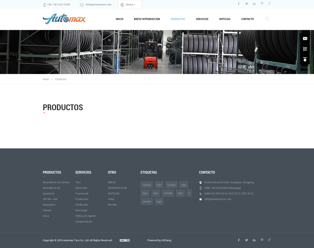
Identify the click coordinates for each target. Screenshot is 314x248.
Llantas (47, 210)
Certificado (81, 204)
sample (147, 185)
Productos (60, 79)
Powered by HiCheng (159, 240)
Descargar (81, 210)
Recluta (112, 204)
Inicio (46, 79)
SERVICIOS (202, 19)
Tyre (78, 182)
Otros (46, 216)
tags (159, 185)
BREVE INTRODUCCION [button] (147, 19)
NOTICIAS (224, 19)
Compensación (83, 221)
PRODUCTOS (178, 19)
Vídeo (111, 199)
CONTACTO (247, 19)
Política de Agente (85, 216)
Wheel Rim (81, 188)
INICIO (122, 19)
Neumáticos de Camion (56, 182)
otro (112, 172)
